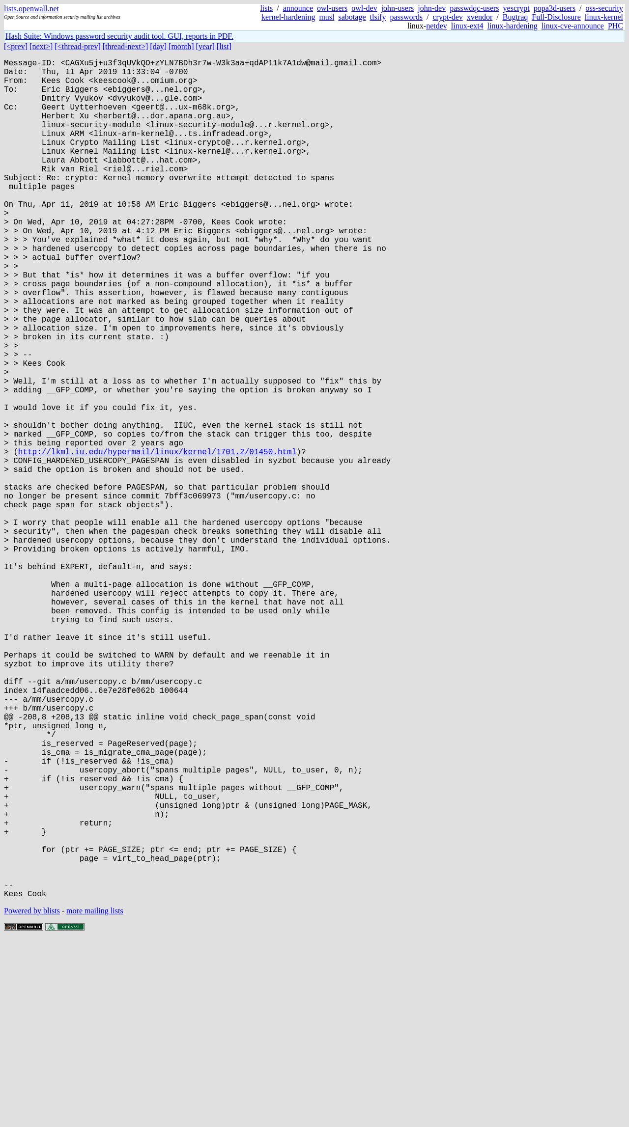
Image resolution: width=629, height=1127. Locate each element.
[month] (181, 46)
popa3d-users (554, 8)
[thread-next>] (125, 46)
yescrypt (516, 8)
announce (298, 8)
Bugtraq (515, 17)
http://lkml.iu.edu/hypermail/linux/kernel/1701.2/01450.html (157, 539)
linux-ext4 (467, 26)
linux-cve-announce (573, 26)
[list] (224, 46)
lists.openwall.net (31, 8)
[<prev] (16, 46)
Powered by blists (32, 1097)
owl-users (332, 8)
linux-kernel (604, 17)
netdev (436, 26)
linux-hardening (512, 26)
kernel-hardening (288, 17)
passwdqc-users (474, 8)
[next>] (41, 46)
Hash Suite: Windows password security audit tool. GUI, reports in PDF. (119, 36)
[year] (205, 46)
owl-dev (364, 8)
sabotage (352, 17)
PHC (615, 26)
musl (326, 17)
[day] (158, 46)
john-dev (432, 8)
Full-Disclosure (556, 17)
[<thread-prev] (77, 46)
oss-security (604, 8)
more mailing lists (94, 1097)
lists (266, 8)
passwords (406, 17)
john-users (397, 8)
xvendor (479, 17)
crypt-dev (448, 17)
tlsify (378, 17)
